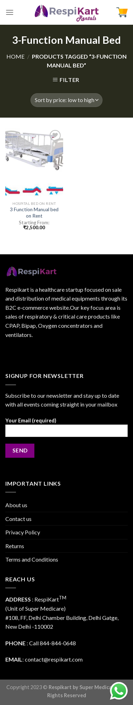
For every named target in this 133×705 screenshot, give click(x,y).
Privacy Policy (22, 532)
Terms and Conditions (31, 559)
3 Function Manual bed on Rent (34, 213)
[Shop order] (66, 100)
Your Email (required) (66, 429)
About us (16, 505)
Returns (14, 546)
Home (15, 56)
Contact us (18, 518)
